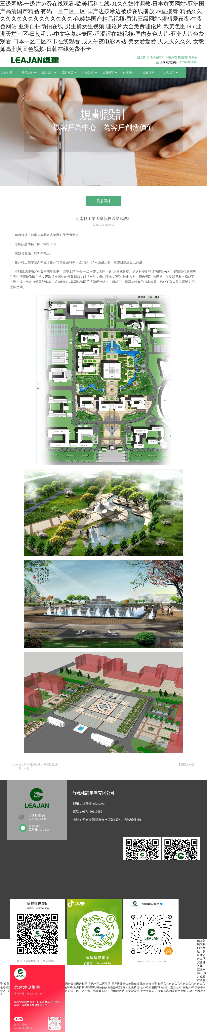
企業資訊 (85, 73)
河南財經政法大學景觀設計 (40, 764)
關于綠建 (25, 73)
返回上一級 (187, 764)
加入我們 (165, 73)
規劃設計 (45, 73)
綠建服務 (143, 72)
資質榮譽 (105, 73)
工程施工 (65, 73)
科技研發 (123, 72)
